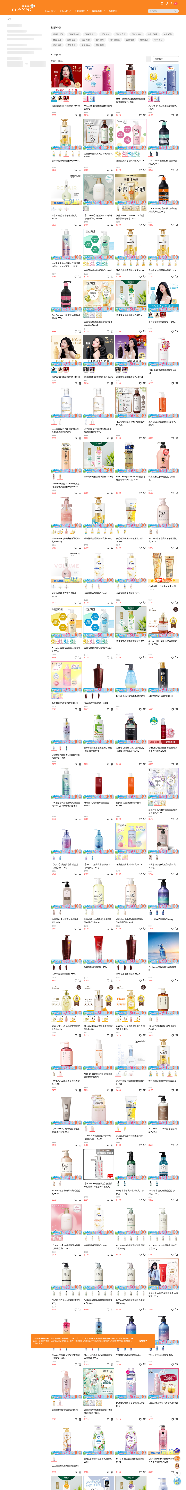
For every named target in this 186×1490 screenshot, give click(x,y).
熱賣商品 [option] (159, 59)
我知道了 (143, 1341)
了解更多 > (37, 1343)
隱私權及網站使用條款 (59, 1341)
